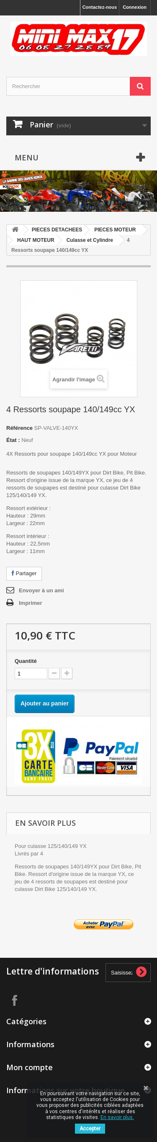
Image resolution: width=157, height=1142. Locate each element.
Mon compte (29, 1067)
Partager (24, 573)
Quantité (26, 661)
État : (13, 440)
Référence (19, 428)
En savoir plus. (117, 1117)
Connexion (135, 7)
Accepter (90, 1129)
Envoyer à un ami (41, 590)
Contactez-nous (99, 7)
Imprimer (30, 603)
